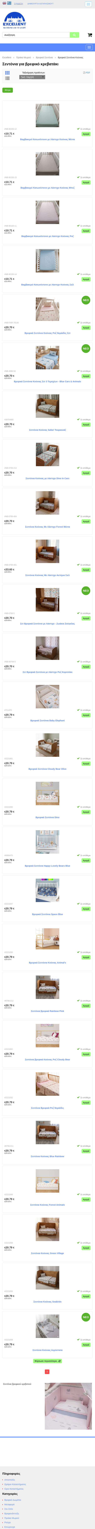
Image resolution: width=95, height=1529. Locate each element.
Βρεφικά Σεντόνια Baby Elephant (47, 720)
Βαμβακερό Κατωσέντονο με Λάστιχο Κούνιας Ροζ (47, 236)
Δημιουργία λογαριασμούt (40, 4)
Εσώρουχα (9, 1527)
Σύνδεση (18, 4)
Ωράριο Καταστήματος (15, 1484)
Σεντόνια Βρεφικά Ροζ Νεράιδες (47, 1107)
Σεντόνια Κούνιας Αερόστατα (47, 1350)
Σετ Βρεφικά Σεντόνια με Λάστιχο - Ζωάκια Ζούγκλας (47, 623)
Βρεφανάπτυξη (11, 1513)
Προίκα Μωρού (11, 1518)
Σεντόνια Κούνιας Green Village (47, 1253)
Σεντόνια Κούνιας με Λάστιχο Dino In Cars (47, 478)
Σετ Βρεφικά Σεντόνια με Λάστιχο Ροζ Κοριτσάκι (47, 672)
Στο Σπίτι (8, 1509)
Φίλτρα (8, 90)
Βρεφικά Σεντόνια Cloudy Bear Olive (47, 768)
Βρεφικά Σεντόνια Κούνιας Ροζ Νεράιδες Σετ (48, 333)
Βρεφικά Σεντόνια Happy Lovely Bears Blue (47, 865)
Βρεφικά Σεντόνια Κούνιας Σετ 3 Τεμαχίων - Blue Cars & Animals (47, 381)
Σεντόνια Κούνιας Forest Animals (47, 1204)
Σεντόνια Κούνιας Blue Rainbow (47, 1156)
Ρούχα (7, 1522)
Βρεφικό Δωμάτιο (12, 1500)
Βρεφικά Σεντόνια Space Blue (47, 914)
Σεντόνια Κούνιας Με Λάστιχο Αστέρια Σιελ (47, 575)
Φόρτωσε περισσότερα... (47, 1360)
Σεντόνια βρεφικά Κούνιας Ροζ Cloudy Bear (47, 1059)
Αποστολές (9, 1480)
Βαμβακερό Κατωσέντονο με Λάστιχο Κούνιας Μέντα (47, 139)
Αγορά (86, 133)
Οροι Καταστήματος (14, 1489)
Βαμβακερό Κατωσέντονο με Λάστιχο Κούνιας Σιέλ (47, 284)
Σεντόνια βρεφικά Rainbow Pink (47, 1011)
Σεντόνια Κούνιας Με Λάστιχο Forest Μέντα (47, 526)
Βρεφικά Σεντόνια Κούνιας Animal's (47, 962)
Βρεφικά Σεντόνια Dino (47, 817)
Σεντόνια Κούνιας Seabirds (48, 1301)
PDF (88, 72)
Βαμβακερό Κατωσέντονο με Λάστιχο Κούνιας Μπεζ (47, 187)
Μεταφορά (9, 1504)
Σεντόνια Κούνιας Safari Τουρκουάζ (47, 429)
